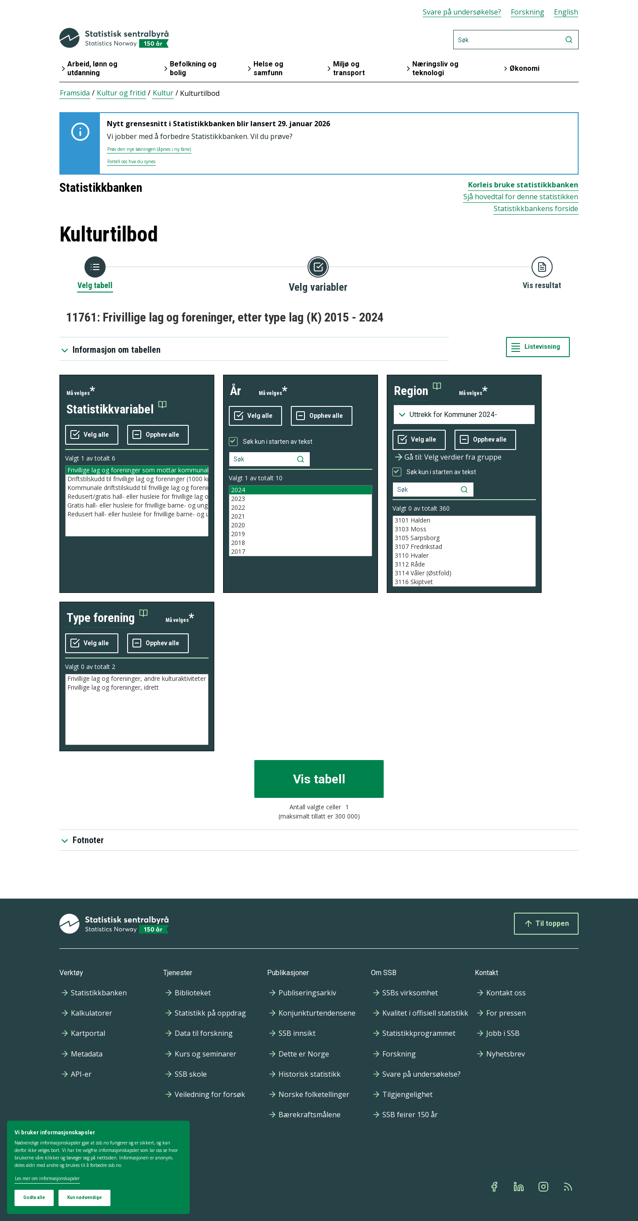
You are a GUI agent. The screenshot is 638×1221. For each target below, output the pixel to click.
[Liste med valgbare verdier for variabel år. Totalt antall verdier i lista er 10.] (300, 520)
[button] (116, 409)
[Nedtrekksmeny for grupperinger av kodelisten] (464, 414)
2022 (300, 507)
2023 (300, 498)
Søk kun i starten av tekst (277, 441)
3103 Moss (464, 529)
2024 (300, 490)
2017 (300, 551)
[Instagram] (544, 1186)
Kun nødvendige (84, 1197)
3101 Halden (464, 520)
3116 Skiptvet (464, 582)
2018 (300, 542)
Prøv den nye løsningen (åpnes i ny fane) (149, 149)
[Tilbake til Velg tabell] (95, 274)
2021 (300, 516)
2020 (300, 525)
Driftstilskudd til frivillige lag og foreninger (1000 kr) (137, 479)
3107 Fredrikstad (464, 546)
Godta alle (34, 1197)
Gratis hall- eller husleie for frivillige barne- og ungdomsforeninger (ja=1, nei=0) (137, 505)
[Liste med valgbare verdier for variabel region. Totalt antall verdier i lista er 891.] (464, 551)
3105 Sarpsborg (464, 538)
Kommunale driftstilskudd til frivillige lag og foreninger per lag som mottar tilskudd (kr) (137, 487)
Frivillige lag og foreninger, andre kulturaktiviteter (137, 678)
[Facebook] (495, 1186)
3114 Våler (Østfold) (464, 573)
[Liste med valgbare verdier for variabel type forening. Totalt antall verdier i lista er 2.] (137, 709)
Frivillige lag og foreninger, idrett (137, 687)
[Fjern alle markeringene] (158, 435)
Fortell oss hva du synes (131, 161)
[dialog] (98, 1167)
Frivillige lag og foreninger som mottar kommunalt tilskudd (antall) (137, 470)
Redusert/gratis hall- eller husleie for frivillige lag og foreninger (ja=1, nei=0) (137, 496)
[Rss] (569, 1186)
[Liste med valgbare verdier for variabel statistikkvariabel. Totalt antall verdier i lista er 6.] (137, 501)
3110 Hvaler (464, 555)
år (235, 391)
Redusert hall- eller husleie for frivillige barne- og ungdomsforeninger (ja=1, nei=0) (137, 514)
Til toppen (546, 924)
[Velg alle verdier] (91, 435)
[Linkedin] (519, 1186)
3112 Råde (464, 564)
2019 (300, 534)
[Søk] (516, 39)
